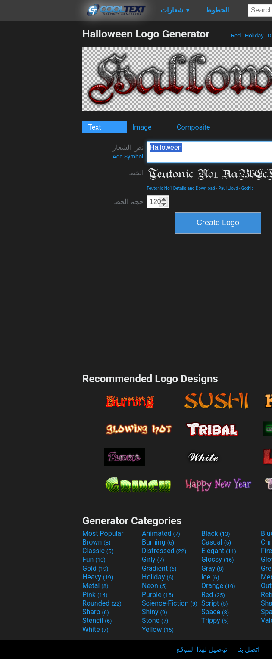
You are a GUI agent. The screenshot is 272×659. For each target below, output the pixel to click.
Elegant (218, 551)
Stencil (97, 620)
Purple (157, 595)
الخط (136, 173)
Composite (193, 127)
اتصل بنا (248, 649)
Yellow (158, 629)
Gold (95, 568)
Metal (95, 586)
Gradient (159, 568)
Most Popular (103, 533)
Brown (96, 542)
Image (142, 127)
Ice (210, 577)
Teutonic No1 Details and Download (181, 188)
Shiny (154, 612)
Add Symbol (128, 156)
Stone (155, 620)
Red (236, 35)
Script (214, 603)
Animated (161, 533)
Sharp (95, 612)
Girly (153, 559)
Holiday (254, 35)
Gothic (247, 188)
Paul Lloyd (228, 188)
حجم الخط (129, 202)
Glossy (217, 559)
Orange (218, 586)
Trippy (215, 620)
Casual (216, 542)
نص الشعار (128, 151)
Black (215, 533)
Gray (212, 568)
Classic (97, 551)
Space (215, 612)
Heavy (97, 577)
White (95, 629)
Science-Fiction (169, 603)
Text (94, 127)
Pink (95, 595)
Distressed (164, 551)
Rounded (102, 603)
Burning (158, 542)
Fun (94, 559)
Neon (154, 586)
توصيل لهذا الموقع (201, 649)
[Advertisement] (40, 157)
